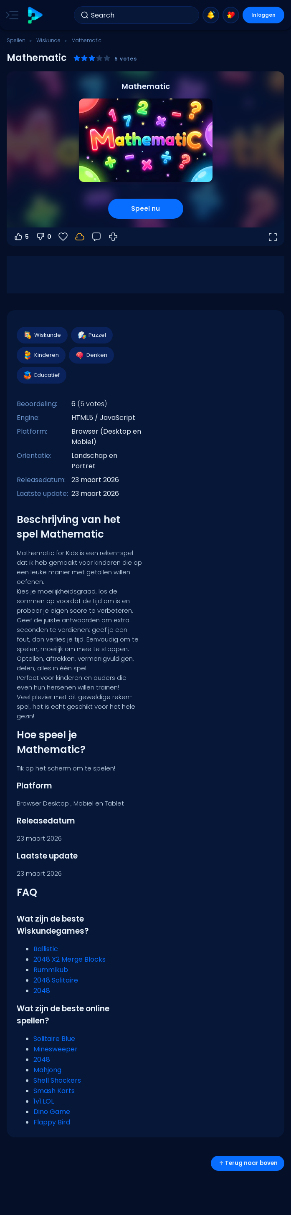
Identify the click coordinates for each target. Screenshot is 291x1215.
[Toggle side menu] (10, 15)
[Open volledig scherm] (273, 237)
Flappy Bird (51, 1122)
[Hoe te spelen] (113, 237)
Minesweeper (55, 1049)
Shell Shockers (57, 1080)
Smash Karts (54, 1091)
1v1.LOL (43, 1101)
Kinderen (41, 355)
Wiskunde (48, 40)
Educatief (41, 375)
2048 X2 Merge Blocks (69, 959)
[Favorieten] (63, 237)
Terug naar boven (248, 1163)
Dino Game (51, 1111)
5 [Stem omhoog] (21, 237)
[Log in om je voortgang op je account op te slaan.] (80, 237)
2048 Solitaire (55, 980)
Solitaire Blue (54, 1038)
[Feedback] (96, 237)
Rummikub (50, 970)
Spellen (16, 40)
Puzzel (91, 335)
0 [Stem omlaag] (43, 237)
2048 (41, 990)
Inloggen (263, 14)
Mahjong (47, 1070)
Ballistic (45, 949)
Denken (91, 355)
